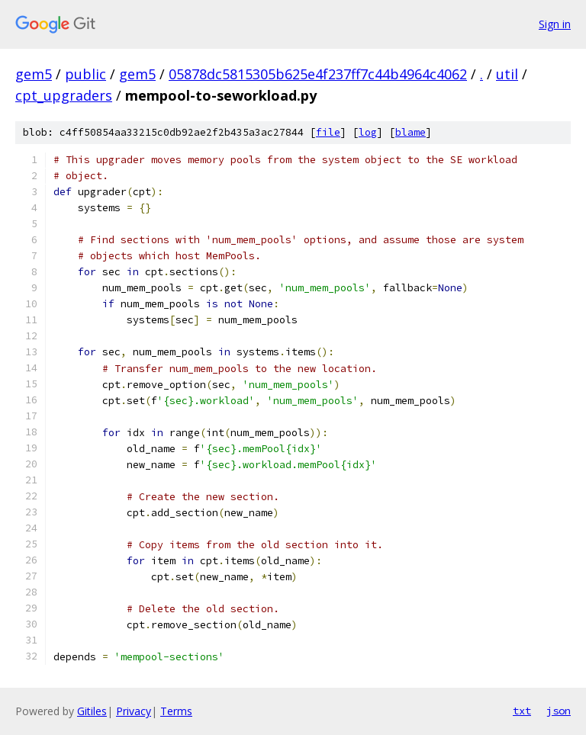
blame (410, 132)
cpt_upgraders (63, 95)
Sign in (555, 24)
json (558, 710)
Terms (176, 711)
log (368, 132)
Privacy (133, 711)
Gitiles (92, 711)
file (328, 132)
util (507, 74)
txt (522, 710)
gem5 (33, 74)
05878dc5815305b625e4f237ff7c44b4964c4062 (318, 74)
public (85, 74)
